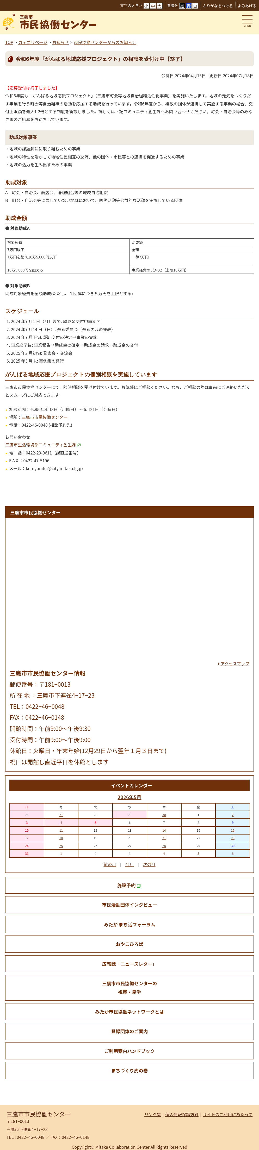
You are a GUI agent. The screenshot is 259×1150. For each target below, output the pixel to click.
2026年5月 (129, 797)
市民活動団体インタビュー (129, 904)
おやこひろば (129, 944)
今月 (129, 864)
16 (233, 830)
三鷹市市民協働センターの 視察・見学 (129, 987)
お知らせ (60, 42)
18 (61, 838)
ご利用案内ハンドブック (129, 1051)
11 (61, 830)
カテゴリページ (32, 42)
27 (61, 814)
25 (61, 845)
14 (164, 830)
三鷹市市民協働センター (44, 417)
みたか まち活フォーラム (129, 924)
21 (164, 838)
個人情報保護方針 (182, 1114)
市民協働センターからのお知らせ (105, 42)
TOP (9, 42)
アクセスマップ (233, 663)
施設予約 (129, 885)
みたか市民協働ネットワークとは (129, 1011)
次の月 (149, 864)
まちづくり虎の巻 (129, 1070)
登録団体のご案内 (129, 1031)
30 (164, 814)
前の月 (109, 864)
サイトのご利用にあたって (227, 1114)
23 (233, 838)
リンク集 (152, 1114)
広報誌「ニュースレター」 (129, 964)
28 (164, 845)
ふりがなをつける (218, 5)
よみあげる (247, 5)
